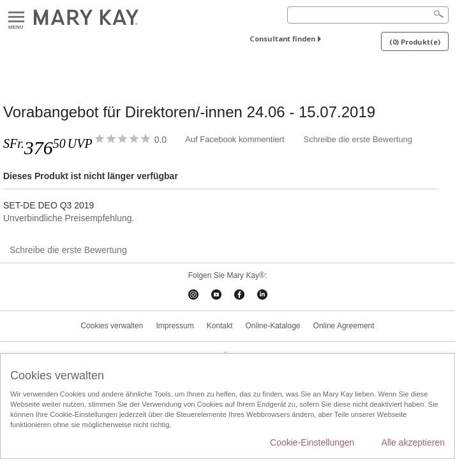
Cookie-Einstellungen (312, 442)
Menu (16, 17)
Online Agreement (344, 325)
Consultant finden (282, 38)
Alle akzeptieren (413, 442)
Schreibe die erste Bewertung (358, 139)
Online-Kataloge (272, 325)
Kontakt (220, 325)
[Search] (368, 15)
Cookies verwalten (111, 325)
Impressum (174, 325)
